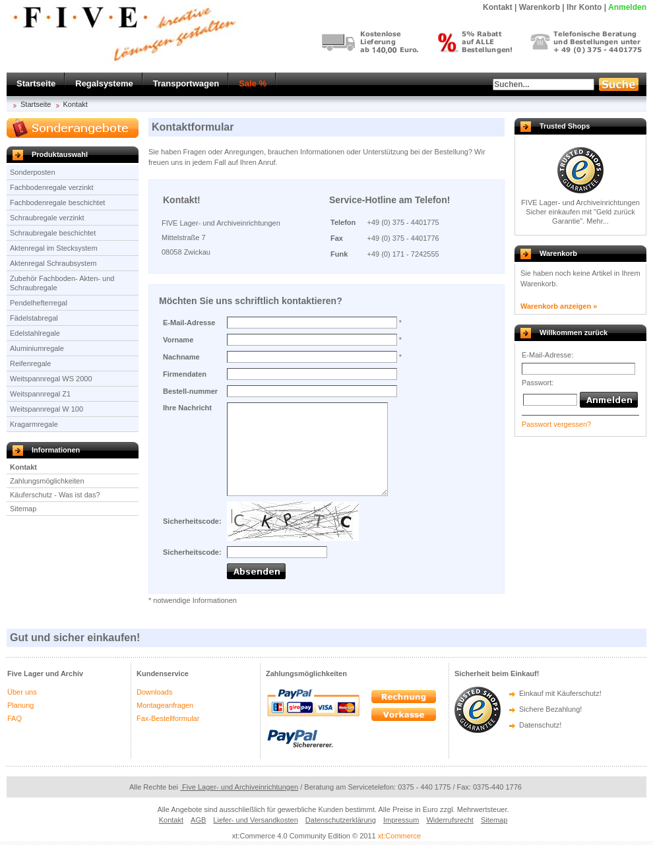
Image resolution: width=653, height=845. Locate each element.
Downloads (154, 692)
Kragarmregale (34, 424)
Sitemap (23, 509)
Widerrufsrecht (450, 820)
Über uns (22, 692)
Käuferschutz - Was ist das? (55, 495)
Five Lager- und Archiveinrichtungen (239, 787)
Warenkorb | (542, 7)
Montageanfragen (165, 705)
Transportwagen (186, 83)
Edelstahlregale (35, 333)
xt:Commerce (399, 836)
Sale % (252, 83)
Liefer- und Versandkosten (255, 820)
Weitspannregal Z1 (40, 394)
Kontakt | (499, 7)
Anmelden (627, 7)
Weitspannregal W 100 (46, 409)
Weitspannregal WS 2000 (51, 379)
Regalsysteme (104, 83)
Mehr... (597, 221)
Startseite (35, 83)
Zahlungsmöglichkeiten (47, 481)
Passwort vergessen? (556, 424)
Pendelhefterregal (38, 303)
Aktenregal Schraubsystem (53, 263)
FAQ (14, 718)
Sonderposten (32, 172)
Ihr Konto (584, 7)
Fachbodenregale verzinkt (52, 187)
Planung (20, 705)
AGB (198, 820)
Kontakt (75, 104)
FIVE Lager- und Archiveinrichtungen (580, 202)
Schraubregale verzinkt (47, 218)
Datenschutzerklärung (340, 820)
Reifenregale (30, 363)
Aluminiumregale (37, 348)
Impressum (401, 820)
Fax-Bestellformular (168, 718)
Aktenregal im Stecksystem (54, 248)
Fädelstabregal (34, 318)
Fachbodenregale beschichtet (57, 202)
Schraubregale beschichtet (53, 233)
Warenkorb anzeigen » (558, 306)
